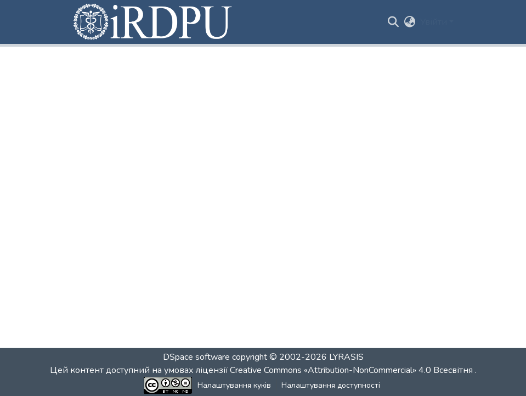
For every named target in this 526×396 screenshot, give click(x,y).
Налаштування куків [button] (234, 385)
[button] (153, 22)
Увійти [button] (434, 22)
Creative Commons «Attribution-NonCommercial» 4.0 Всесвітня (352, 370)
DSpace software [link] (196, 357)
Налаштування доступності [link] (330, 385)
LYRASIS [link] (346, 357)
